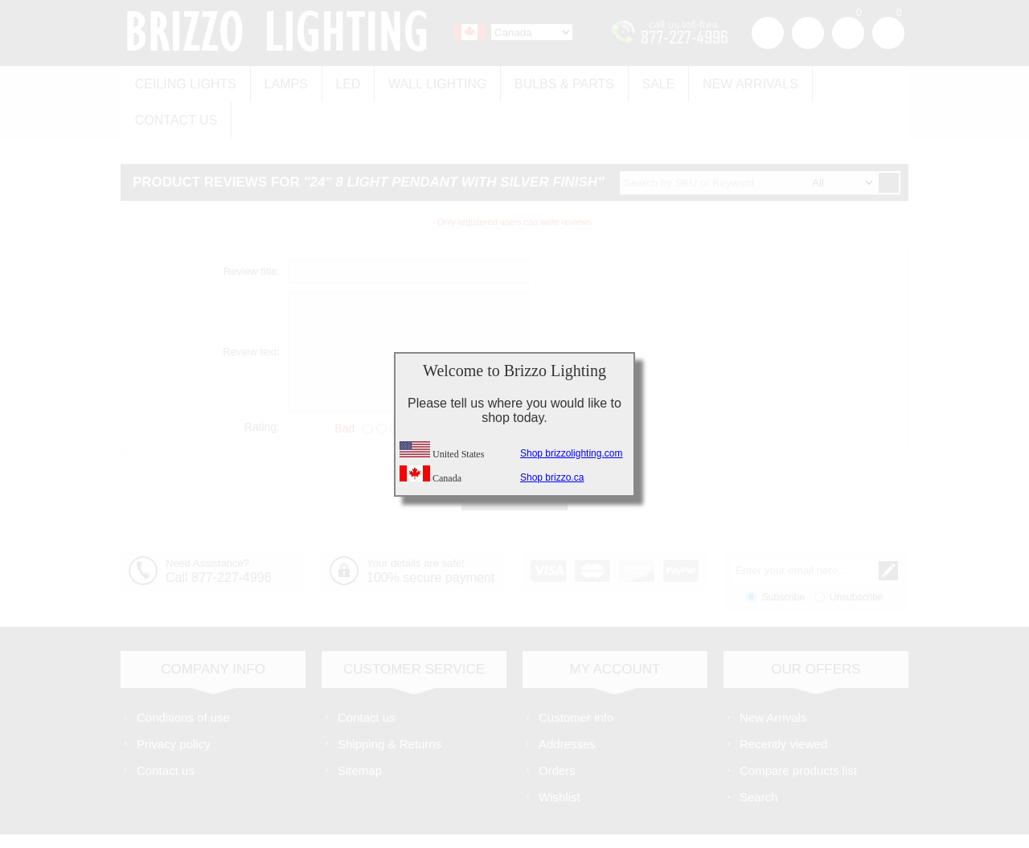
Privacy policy (174, 703)
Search (759, 756)
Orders (557, 729)
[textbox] (748, 142)
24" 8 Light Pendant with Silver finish (454, 142)
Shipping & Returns (389, 703)
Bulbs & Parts (551, 81)
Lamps (281, 81)
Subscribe (783, 556)
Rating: (262, 385)
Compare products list (798, 729)
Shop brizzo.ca (552, 477)
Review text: (251, 311)
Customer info (576, 676)
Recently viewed (783, 703)
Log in (808, 33)
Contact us (846, 81)
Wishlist (559, 756)
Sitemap (360, 729)
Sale (642, 81)
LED (341, 81)
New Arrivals (732, 81)
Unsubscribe (856, 556)
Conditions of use (183, 676)
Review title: (251, 231)
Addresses (567, 703)
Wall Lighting (428, 81)
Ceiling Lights (184, 81)
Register (768, 33)
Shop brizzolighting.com (571, 453)
